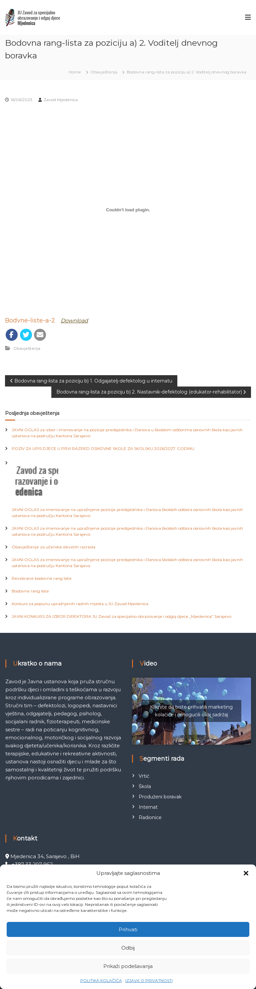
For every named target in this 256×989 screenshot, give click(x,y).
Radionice (150, 817)
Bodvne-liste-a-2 (30, 320)
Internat (148, 807)
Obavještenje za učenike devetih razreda (53, 546)
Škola (145, 786)
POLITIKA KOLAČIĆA (101, 980)
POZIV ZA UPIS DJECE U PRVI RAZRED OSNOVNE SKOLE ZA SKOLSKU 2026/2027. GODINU (103, 448)
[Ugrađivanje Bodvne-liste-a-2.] (128, 209)
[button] (246, 873)
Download (74, 320)
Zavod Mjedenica (61, 99)
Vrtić (144, 776)
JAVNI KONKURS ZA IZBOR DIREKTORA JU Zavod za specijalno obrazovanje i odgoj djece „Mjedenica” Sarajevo (121, 616)
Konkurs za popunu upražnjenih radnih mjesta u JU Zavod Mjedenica (80, 603)
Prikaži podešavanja (128, 966)
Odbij (128, 948)
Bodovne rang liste (30, 590)
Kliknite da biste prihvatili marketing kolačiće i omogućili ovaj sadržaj (191, 711)
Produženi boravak (160, 797)
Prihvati (128, 929)
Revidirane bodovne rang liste (42, 578)
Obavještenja (103, 71)
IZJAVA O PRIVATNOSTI (149, 980)
